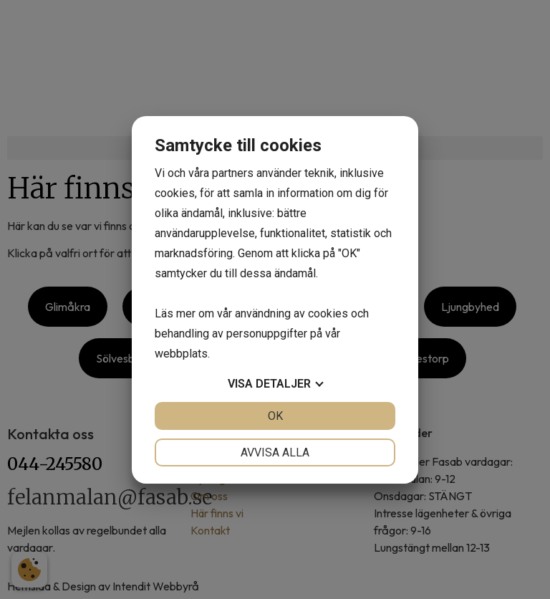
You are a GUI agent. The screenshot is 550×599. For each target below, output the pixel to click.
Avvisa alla (275, 452)
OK (275, 416)
